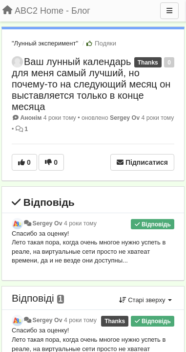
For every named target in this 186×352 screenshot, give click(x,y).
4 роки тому (80, 223)
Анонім (30, 117)
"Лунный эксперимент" (45, 43)
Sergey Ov (125, 117)
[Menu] (169, 10)
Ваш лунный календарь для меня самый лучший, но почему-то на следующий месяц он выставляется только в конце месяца (91, 84)
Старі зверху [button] (145, 300)
